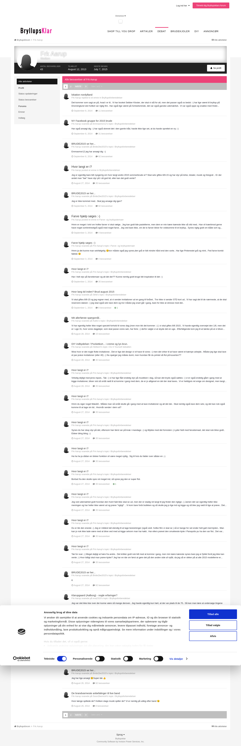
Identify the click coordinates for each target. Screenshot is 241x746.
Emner (21, 112)
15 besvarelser (101, 333)
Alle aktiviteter (25, 81)
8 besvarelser (103, 307)
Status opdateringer (27, 93)
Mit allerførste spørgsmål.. (85, 317)
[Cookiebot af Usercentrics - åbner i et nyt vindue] (21, 739)
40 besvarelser (101, 360)
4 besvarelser (103, 232)
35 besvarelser (101, 183)
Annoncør (211, 31)
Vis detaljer (176, 739)
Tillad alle (213, 694)
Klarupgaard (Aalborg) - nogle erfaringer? (94, 595)
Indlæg (21, 118)
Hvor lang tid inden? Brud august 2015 (92, 291)
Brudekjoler (180, 31)
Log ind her (183, 5)
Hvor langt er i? (81, 166)
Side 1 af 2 (96, 86)
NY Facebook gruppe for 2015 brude (91, 120)
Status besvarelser (27, 99)
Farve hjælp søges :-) (85, 216)
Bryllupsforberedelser (112, 97)
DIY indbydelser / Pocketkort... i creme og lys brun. (99, 343)
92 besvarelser (104, 156)
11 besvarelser (104, 110)
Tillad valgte (213, 705)
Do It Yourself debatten (120, 346)
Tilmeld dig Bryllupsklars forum (211, 5)
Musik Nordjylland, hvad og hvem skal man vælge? (99, 621)
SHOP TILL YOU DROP (121, 31)
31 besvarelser (104, 133)
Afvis (213, 716)
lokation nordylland (81, 94)
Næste (78, 86)
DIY (196, 31)
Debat (161, 31)
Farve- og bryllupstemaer (111, 219)
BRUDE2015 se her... (83, 143)
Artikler (146, 31)
